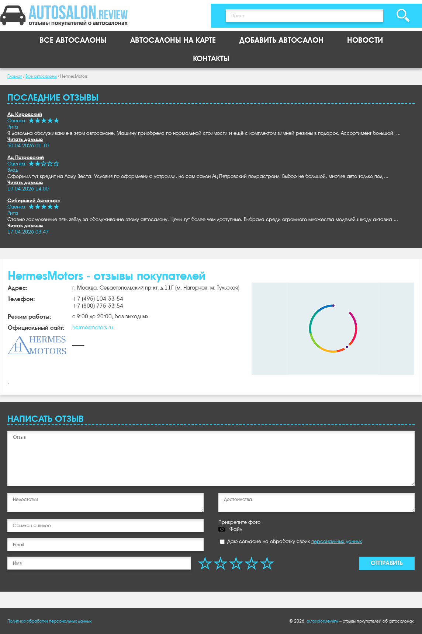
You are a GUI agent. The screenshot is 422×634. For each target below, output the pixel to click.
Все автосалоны (73, 40)
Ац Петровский (25, 157)
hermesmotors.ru (92, 327)
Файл (235, 529)
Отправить (387, 563)
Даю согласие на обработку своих (291, 541)
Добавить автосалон (281, 40)
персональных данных (336, 541)
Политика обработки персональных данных (49, 621)
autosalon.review (322, 621)
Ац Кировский (24, 114)
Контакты (211, 59)
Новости (365, 40)
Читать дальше (25, 139)
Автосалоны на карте (173, 40)
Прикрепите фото (239, 522)
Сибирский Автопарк (33, 200)
